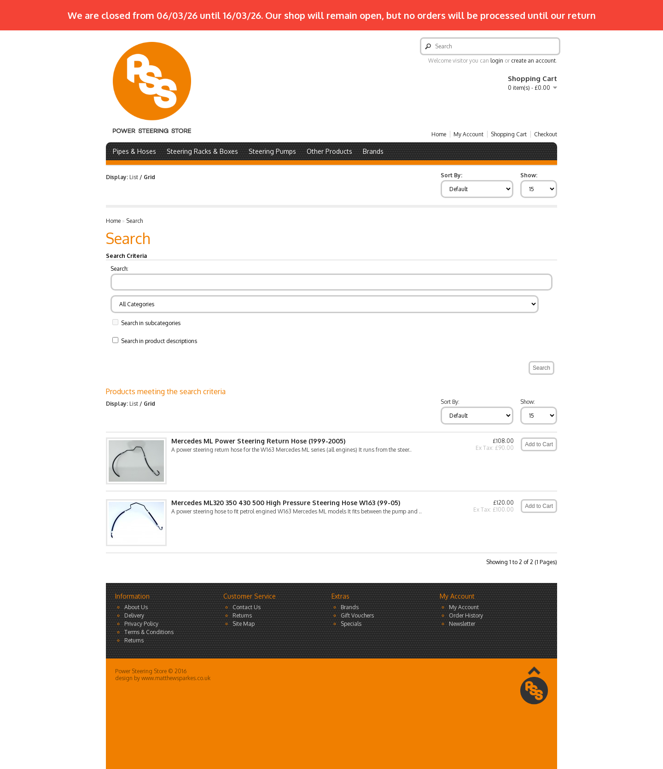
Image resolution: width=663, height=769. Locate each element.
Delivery (134, 615)
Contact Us (247, 607)
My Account (468, 134)
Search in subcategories (150, 323)
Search (134, 220)
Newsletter (462, 623)
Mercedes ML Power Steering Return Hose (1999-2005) (258, 441)
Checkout (545, 134)
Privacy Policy (141, 623)
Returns (134, 640)
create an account (533, 60)
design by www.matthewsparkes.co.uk (162, 678)
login (496, 60)
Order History (466, 615)
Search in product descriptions (159, 341)
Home (438, 134)
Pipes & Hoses (134, 151)
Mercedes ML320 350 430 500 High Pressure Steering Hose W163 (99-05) (285, 503)
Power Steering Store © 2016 (150, 671)
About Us (136, 607)
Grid (149, 177)
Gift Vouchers (357, 615)
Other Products (329, 151)
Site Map (244, 623)
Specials (351, 623)
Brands (373, 151)
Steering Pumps (272, 151)
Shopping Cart (509, 134)
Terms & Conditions (149, 632)
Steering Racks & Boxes (202, 151)
